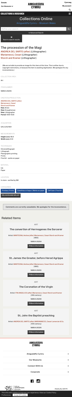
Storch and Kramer (11, 58)
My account (66, 6)
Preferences (6, 395)
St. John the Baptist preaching (36, 315)
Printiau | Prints (8, 190)
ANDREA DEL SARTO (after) (15, 51)
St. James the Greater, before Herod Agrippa (36, 258)
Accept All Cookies (20, 395)
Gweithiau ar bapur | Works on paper (30, 190)
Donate (4, 2)
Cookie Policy (51, 393)
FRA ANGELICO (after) (23, 293)
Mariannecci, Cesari (11, 54)
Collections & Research (12, 13)
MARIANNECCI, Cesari (43, 321)
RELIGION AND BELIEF (10, 195)
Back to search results (11, 38)
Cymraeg (67, 2)
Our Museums (7, 6)
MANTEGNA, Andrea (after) (23, 235)
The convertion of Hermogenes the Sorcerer (36, 229)
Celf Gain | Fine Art (55, 190)
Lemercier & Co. (58, 321)
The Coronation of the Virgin (36, 286)
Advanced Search (36, 33)
